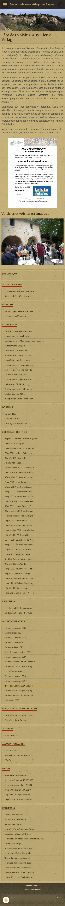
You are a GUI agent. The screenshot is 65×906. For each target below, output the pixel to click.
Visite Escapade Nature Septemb (20, 661)
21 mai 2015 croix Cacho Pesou (19, 877)
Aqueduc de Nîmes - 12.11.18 (18, 355)
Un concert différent (14, 671)
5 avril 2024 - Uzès (13, 462)
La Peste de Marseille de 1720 (18, 370)
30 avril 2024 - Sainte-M (15, 458)
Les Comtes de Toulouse (16, 350)
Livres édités (10, 414)
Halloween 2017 (12, 700)
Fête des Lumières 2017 (15, 681)
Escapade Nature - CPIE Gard (18, 834)
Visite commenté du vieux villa (18, 848)
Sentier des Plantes (14, 824)
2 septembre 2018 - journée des (19, 530)
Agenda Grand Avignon (15, 775)
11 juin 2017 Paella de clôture (18, 549)
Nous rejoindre (11, 735)
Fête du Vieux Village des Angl (18, 666)
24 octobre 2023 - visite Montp (19, 472)
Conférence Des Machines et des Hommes (24, 341)
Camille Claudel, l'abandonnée (18, 331)
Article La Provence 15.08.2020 (19, 780)
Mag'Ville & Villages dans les (17, 794)
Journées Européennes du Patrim (20, 829)
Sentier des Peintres (14, 814)
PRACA (8, 760)
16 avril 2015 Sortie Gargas (17, 588)
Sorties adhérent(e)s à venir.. (18, 296)
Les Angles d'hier (12, 418)
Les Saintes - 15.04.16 (15, 394)
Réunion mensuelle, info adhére (19, 311)
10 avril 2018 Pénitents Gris (17, 535)
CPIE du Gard (11, 750)
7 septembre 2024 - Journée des (19, 448)
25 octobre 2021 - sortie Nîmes (19, 501)
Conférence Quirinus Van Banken (20, 291)
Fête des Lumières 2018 (15, 676)
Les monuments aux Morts (17, 336)
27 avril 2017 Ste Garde (15, 564)
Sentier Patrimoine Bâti (15, 819)
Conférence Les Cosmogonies (18, 365)
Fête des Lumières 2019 (15, 657)
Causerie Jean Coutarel (15, 374)
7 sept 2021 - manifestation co (18, 491)
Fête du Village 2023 (14, 647)
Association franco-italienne (17, 755)
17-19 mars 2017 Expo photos (18, 608)
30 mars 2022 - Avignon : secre (18, 477)
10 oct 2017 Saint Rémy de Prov (19, 540)
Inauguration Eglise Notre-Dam (19, 398)
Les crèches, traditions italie (17, 360)
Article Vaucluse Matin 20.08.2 (18, 785)
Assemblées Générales (15, 316)
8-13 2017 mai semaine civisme (19, 559)
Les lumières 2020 (13, 632)
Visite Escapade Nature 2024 (18, 652)
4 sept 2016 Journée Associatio (19, 568)
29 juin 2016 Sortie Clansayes (18, 573)
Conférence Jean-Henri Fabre (18, 379)
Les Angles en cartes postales (18, 715)
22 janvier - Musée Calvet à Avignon (21, 438)
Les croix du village (13, 843)
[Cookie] (6, 900)
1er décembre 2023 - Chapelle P (19, 467)
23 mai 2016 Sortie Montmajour (19, 578)
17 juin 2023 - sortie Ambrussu (18, 487)
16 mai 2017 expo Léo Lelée (17, 554)
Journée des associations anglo (19, 515)
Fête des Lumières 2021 (15, 642)
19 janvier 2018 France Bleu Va (18, 799)
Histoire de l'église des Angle (18, 853)
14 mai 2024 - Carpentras (16, 443)
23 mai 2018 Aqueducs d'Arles (18, 525)
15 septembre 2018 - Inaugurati (19, 872)
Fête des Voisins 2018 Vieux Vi (19, 695)
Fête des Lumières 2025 (15, 628)
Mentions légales (32, 885)
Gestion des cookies (32, 889)
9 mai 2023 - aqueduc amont (17, 482)
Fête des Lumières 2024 (15, 637)
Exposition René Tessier (16, 720)
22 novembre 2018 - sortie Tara (19, 511)
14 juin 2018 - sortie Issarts (17, 520)
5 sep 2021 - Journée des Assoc (19, 496)
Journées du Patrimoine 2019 (18, 862)
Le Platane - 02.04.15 (14, 384)
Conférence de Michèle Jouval (18, 389)
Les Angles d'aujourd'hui (16, 423)
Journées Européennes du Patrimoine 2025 (24, 838)
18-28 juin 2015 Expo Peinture (18, 612)
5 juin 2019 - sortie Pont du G (18, 506)
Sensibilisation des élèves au (18, 867)
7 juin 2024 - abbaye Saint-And (18, 453)
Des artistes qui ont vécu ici (17, 858)
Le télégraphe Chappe (15, 345)
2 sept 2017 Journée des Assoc (19, 544)
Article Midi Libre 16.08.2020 (18, 790)
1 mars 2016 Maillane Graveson (19, 583)
